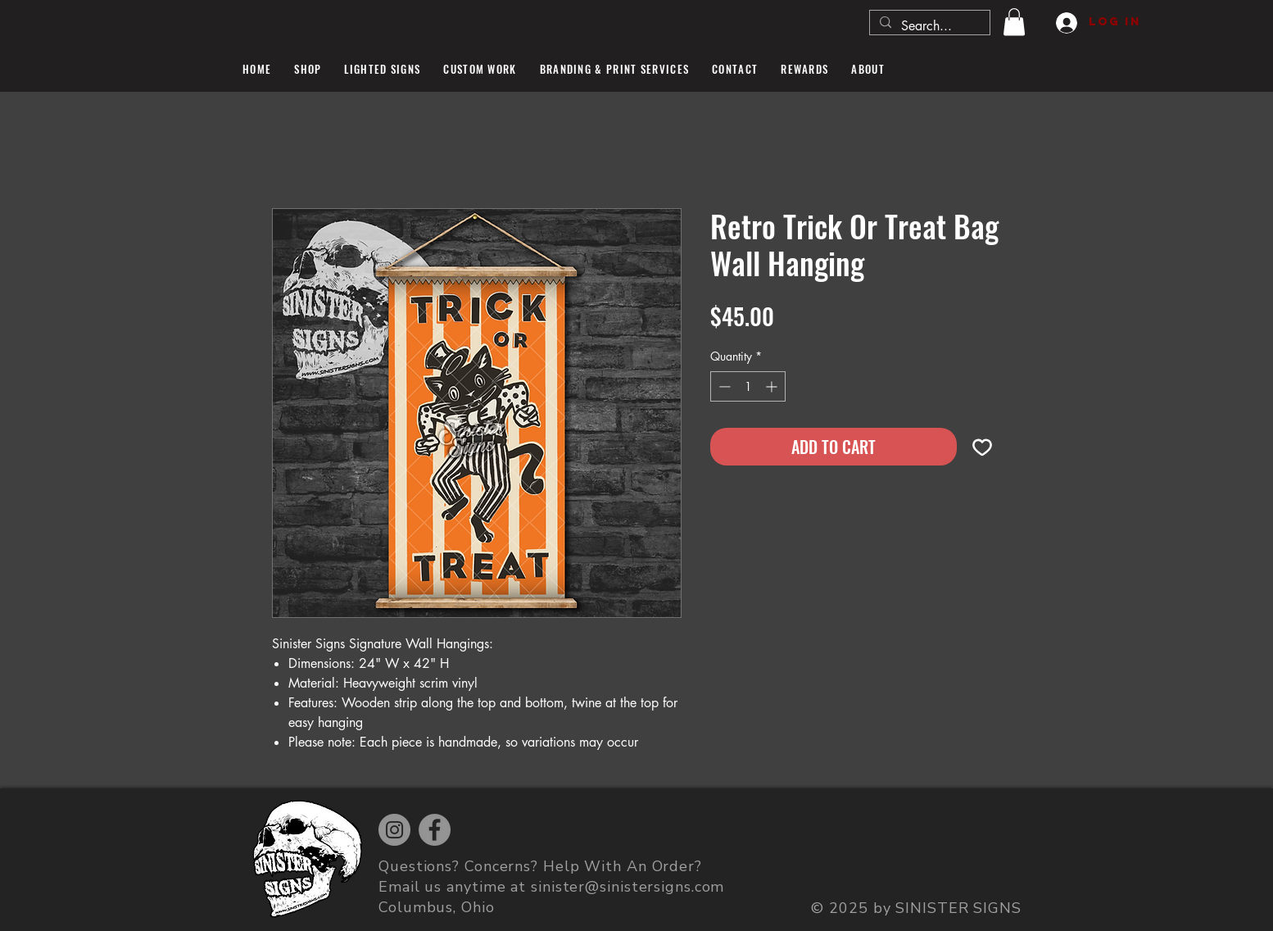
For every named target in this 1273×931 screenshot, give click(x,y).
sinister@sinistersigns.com (627, 887)
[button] (1014, 21)
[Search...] (928, 26)
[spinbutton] (748, 386)
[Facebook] (435, 830)
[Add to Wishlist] (982, 447)
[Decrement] (723, 386)
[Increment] (773, 386)
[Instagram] (394, 830)
